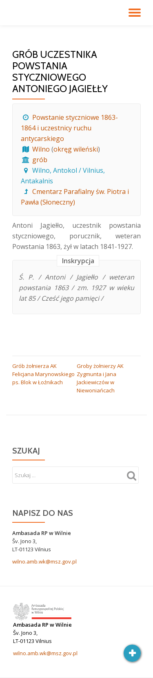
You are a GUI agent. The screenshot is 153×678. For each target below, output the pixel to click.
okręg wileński (75, 149)
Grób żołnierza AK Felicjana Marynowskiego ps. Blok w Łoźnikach (43, 374)
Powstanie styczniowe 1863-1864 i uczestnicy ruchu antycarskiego (69, 128)
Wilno (41, 149)
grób (39, 159)
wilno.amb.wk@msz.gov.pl (44, 561)
